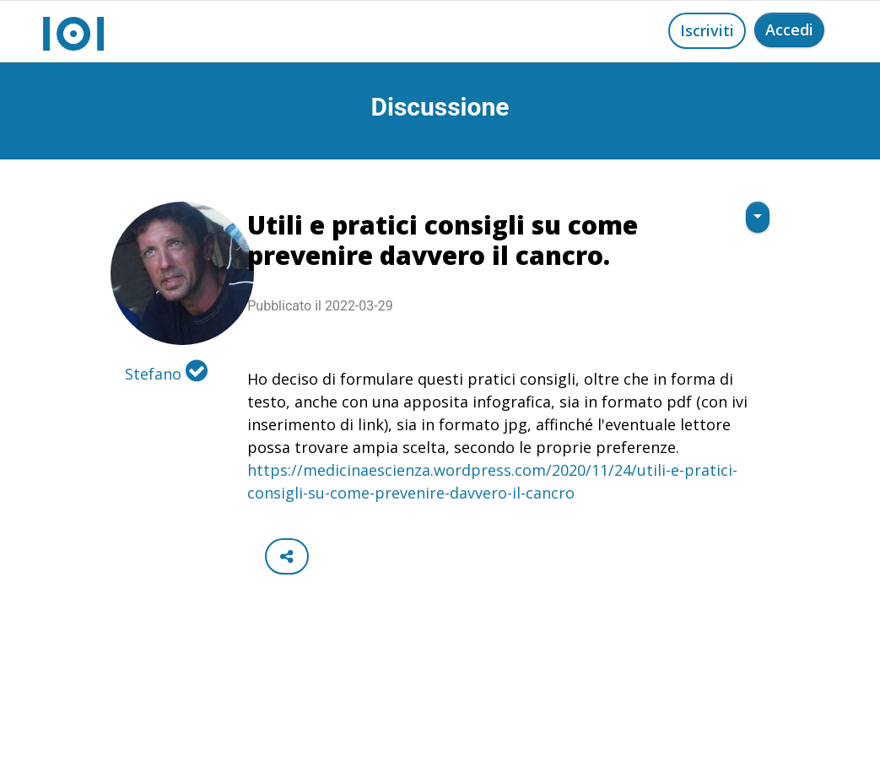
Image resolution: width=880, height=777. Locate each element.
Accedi (789, 29)
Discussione (440, 106)
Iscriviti (707, 30)
